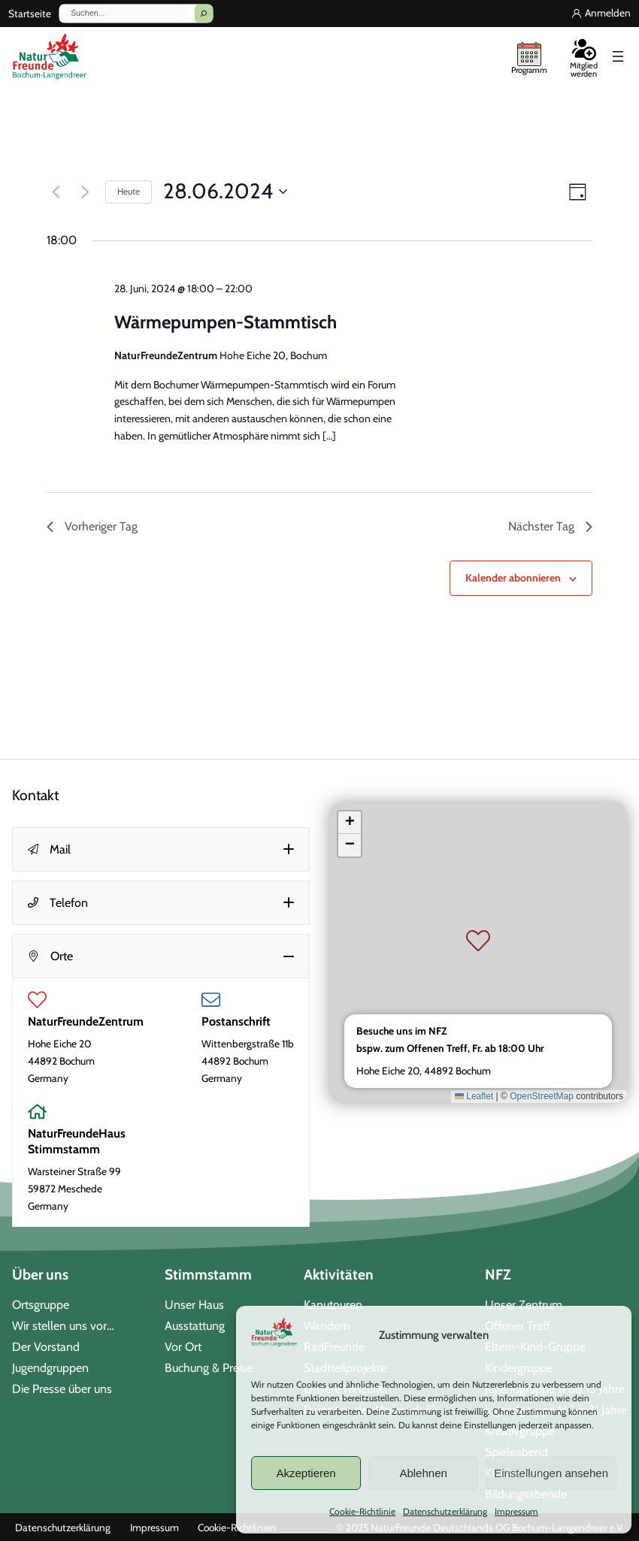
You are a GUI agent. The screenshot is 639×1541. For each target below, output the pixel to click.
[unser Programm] (529, 56)
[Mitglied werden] (584, 56)
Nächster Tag (550, 526)
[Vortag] (56, 192)
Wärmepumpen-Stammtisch (225, 322)
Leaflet (474, 1096)
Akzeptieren (305, 1473)
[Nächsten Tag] (85, 192)
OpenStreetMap (542, 1096)
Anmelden (608, 13)
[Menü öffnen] (618, 56)
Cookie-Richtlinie (362, 1511)
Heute (128, 191)
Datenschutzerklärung (445, 1511)
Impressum (516, 1511)
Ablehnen (423, 1473)
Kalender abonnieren (513, 578)
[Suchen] (204, 14)
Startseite (29, 14)
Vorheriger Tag (92, 526)
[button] (161, 849)
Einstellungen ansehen (551, 1473)
